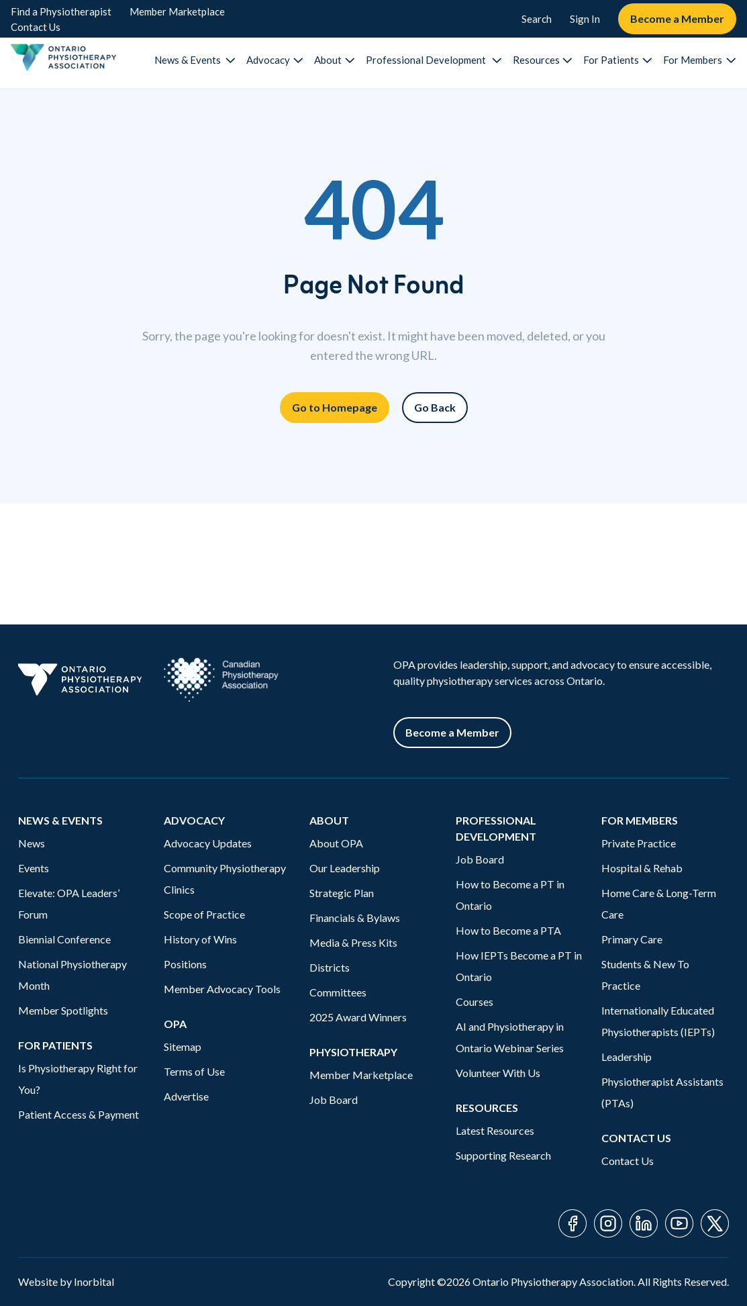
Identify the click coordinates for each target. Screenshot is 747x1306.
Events (33, 867)
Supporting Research (503, 1155)
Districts (329, 967)
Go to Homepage (334, 407)
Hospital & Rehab (642, 867)
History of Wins (200, 939)
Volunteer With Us (498, 1072)
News (31, 843)
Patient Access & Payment (78, 1114)
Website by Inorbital (66, 1281)
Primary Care (631, 939)
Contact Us (35, 27)
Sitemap (182, 1046)
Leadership (626, 1056)
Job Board (333, 1099)
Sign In (585, 19)
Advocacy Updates (208, 843)
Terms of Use (194, 1071)
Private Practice (638, 843)
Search (536, 19)
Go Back (435, 407)
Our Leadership (344, 867)
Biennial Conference (64, 939)
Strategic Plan (341, 892)
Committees (337, 992)
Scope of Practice (204, 914)
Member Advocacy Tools (222, 988)
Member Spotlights (63, 1010)
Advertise (186, 1096)
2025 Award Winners (358, 1017)
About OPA (336, 843)
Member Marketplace (177, 11)
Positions (185, 964)
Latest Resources (495, 1130)
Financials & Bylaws (354, 917)
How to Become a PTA (508, 930)
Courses (474, 1001)
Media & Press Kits (353, 942)
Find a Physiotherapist (61, 11)
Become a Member (677, 18)
